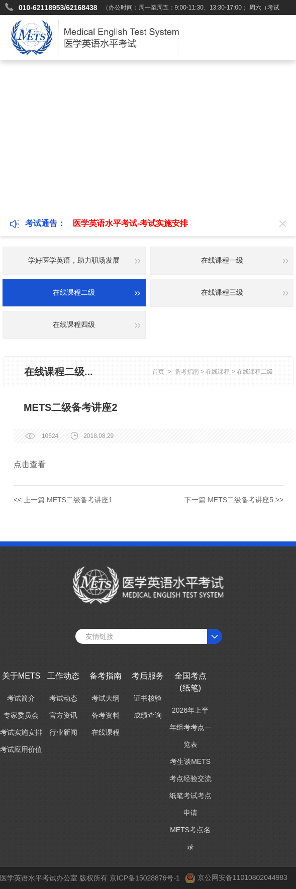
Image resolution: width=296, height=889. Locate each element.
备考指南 (187, 371)
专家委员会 (21, 715)
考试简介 (21, 698)
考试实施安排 (21, 732)
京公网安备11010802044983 (242, 877)
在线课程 (218, 371)
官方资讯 (63, 715)
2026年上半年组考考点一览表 (190, 727)
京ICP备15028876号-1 (145, 878)
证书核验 (148, 698)
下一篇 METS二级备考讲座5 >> (233, 500)
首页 (158, 371)
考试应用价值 (21, 749)
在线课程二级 (255, 371)
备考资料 (105, 715)
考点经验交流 (190, 778)
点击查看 (30, 464)
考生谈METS (190, 761)
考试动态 (63, 698)
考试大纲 (105, 698)
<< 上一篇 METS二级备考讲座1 (63, 500)
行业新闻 (63, 732)
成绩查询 (148, 715)
